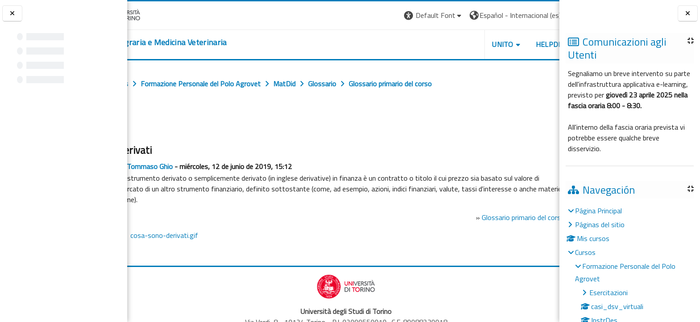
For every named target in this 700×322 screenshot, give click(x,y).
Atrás (145, 124)
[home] (199, 42)
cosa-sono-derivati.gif (204, 235)
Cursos (585, 252)
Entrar (542, 15)
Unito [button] (455, 44)
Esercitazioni (608, 292)
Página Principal (598, 210)
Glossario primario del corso (482, 217)
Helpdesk (505, 44)
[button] (385, 15)
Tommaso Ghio (190, 166)
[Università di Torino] (155, 14)
